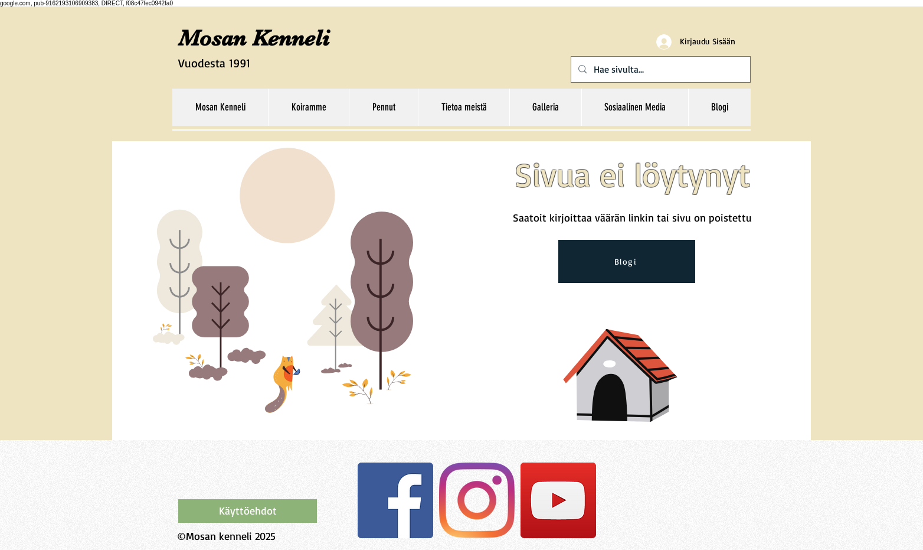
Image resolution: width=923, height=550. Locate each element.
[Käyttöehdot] (247, 511)
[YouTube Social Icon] (558, 500)
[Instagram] (477, 500)
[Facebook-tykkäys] (252, 474)
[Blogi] (626, 261)
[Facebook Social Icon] (395, 500)
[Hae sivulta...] (659, 69)
